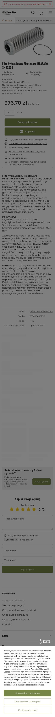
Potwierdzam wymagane (27, 701)
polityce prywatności (38, 664)
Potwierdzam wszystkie (27, 693)
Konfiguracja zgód (27, 710)
